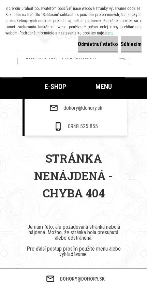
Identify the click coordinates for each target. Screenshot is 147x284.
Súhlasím (131, 44)
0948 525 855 (83, 259)
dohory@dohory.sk (82, 241)
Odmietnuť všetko (98, 44)
